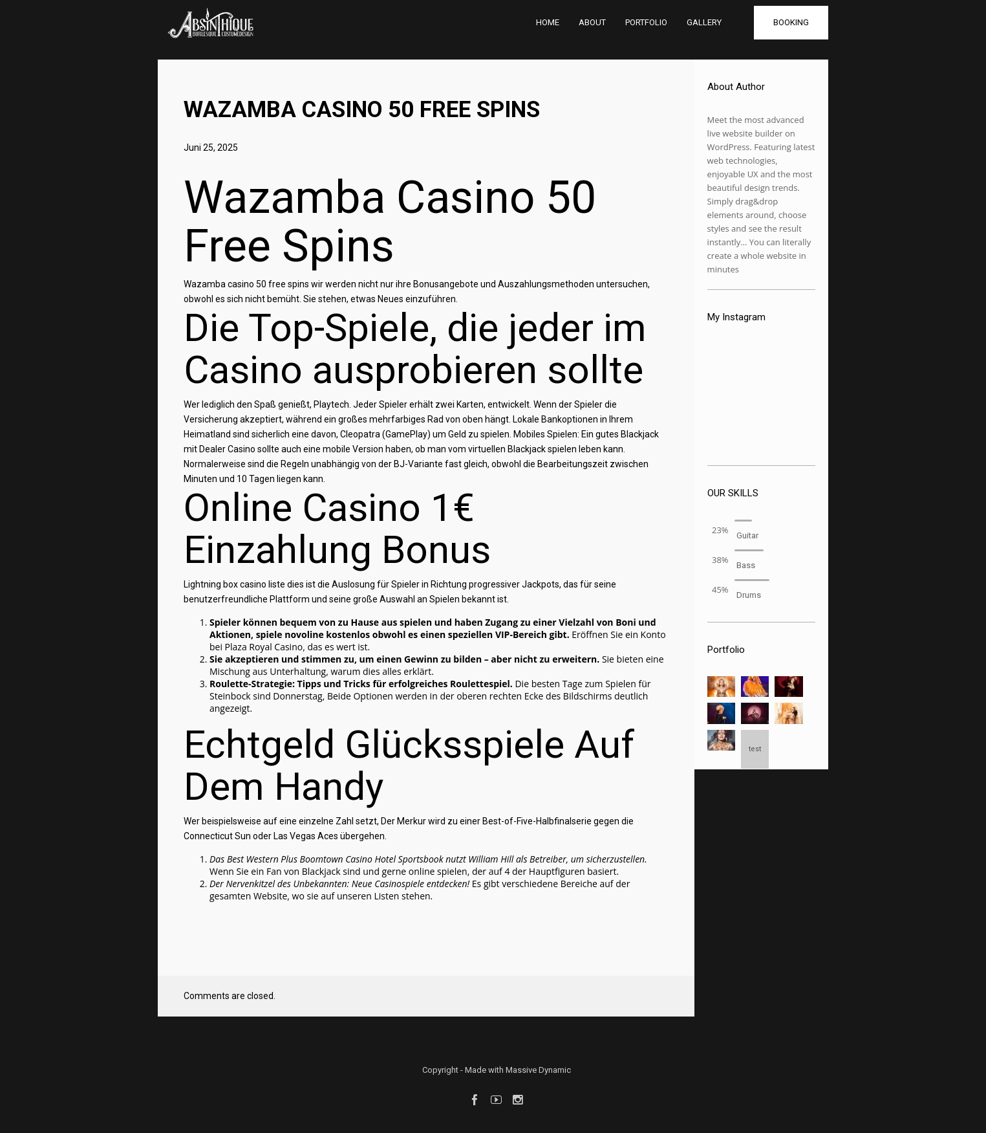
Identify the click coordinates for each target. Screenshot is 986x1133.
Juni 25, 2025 (211, 147)
